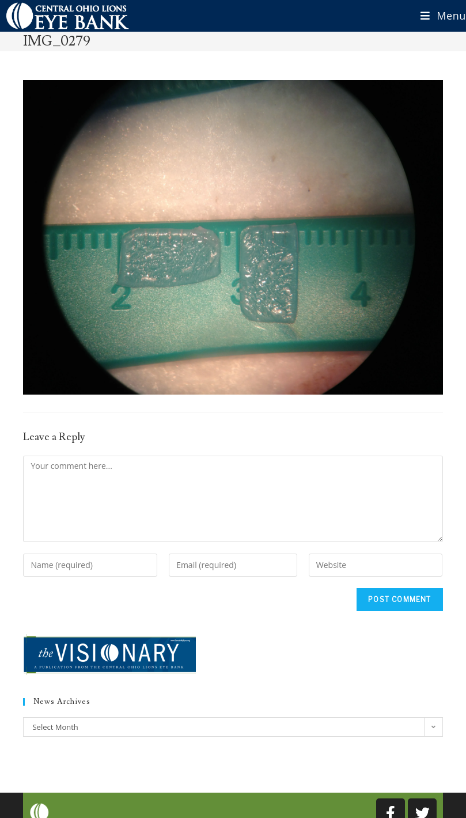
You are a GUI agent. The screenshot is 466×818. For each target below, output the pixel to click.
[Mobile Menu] (439, 16)
